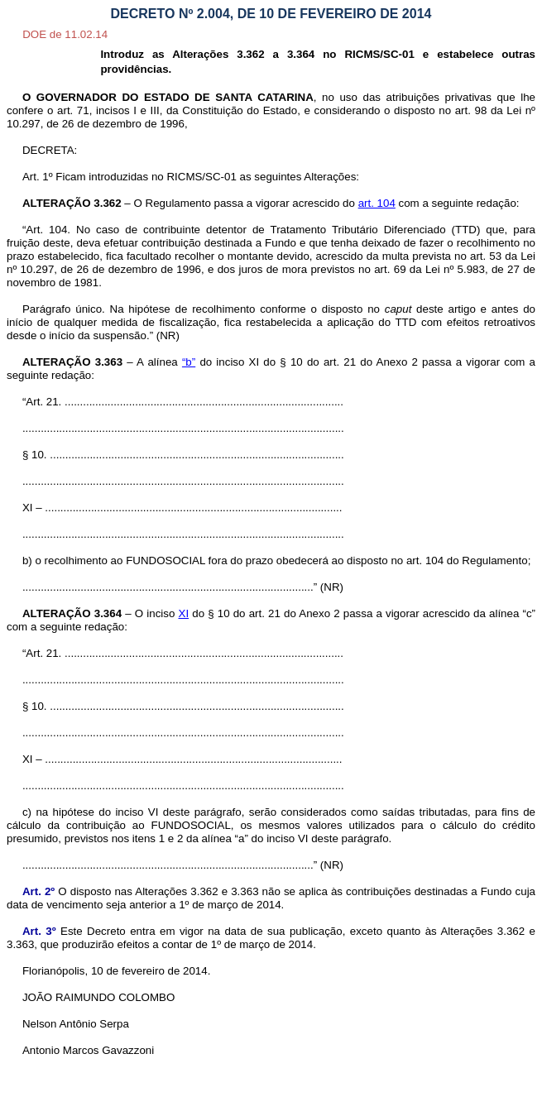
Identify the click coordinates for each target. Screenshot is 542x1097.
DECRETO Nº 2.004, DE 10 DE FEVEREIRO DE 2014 (271, 14)
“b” (188, 362)
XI (184, 613)
